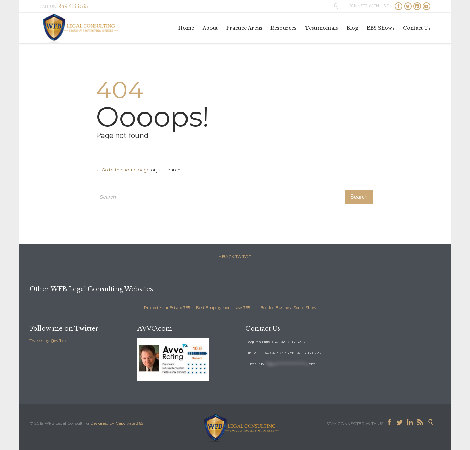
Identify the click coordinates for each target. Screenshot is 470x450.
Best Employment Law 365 (223, 307)
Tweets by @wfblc (47, 340)
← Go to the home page (123, 170)
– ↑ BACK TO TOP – (235, 256)
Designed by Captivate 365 (116, 423)
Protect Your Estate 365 (167, 307)
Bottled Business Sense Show (288, 307)
